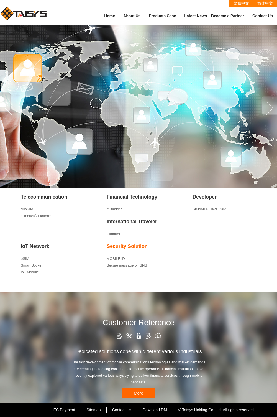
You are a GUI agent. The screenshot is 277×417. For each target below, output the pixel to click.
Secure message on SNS (127, 265)
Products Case (162, 16)
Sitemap (93, 410)
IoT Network (35, 246)
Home (109, 16)
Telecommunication (44, 197)
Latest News (195, 16)
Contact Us (262, 16)
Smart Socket (31, 265)
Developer (205, 197)
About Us (131, 16)
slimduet (113, 234)
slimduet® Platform (36, 216)
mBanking (115, 209)
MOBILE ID (116, 259)
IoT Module (30, 272)
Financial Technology (132, 197)
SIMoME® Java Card (209, 209)
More (138, 393)
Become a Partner (227, 16)
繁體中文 (241, 3)
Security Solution (127, 246)
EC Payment (64, 410)
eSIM (25, 259)
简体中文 (265, 3)
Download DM (155, 410)
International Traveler (132, 221)
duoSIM (27, 209)
